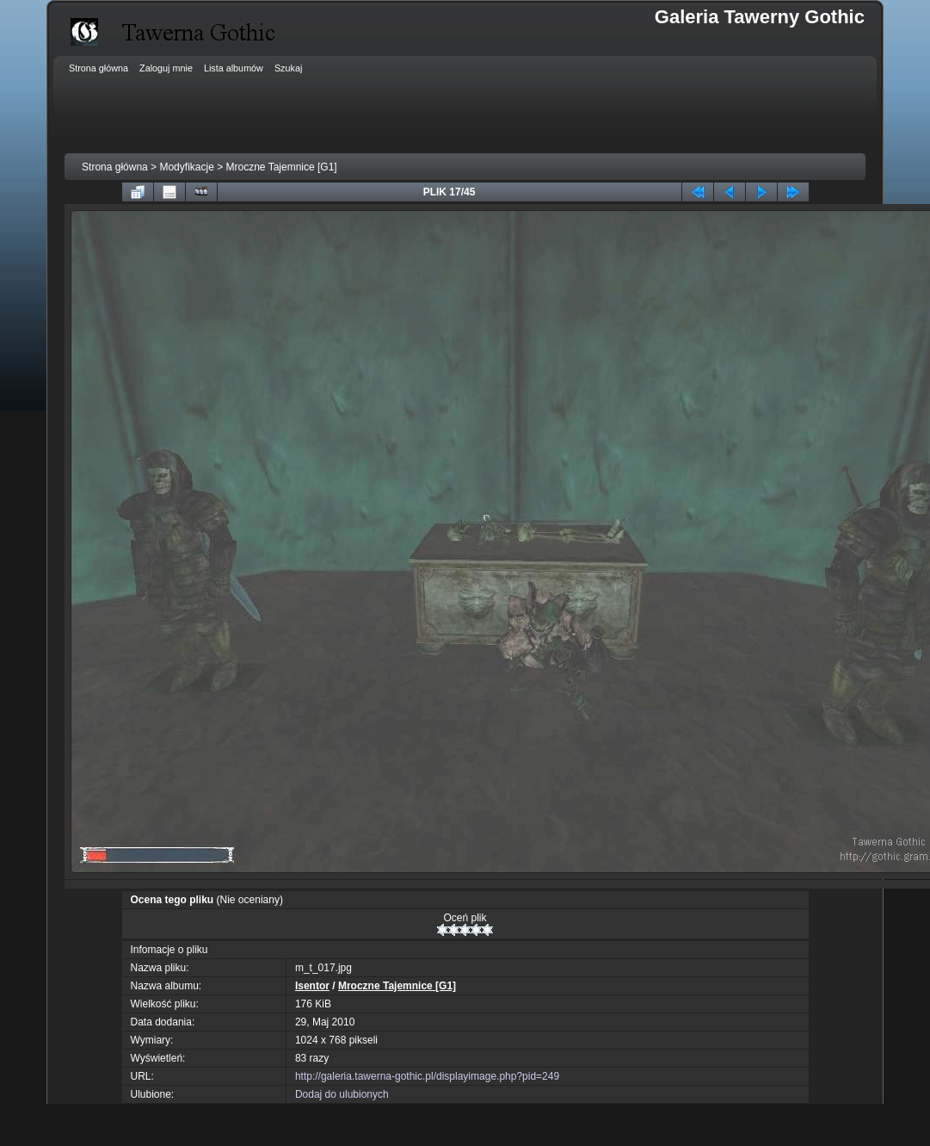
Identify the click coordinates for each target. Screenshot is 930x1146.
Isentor (312, 986)
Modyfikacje (186, 167)
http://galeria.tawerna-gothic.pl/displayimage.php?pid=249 (427, 1076)
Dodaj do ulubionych (342, 1094)
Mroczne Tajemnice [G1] (281, 167)
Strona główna (115, 167)
